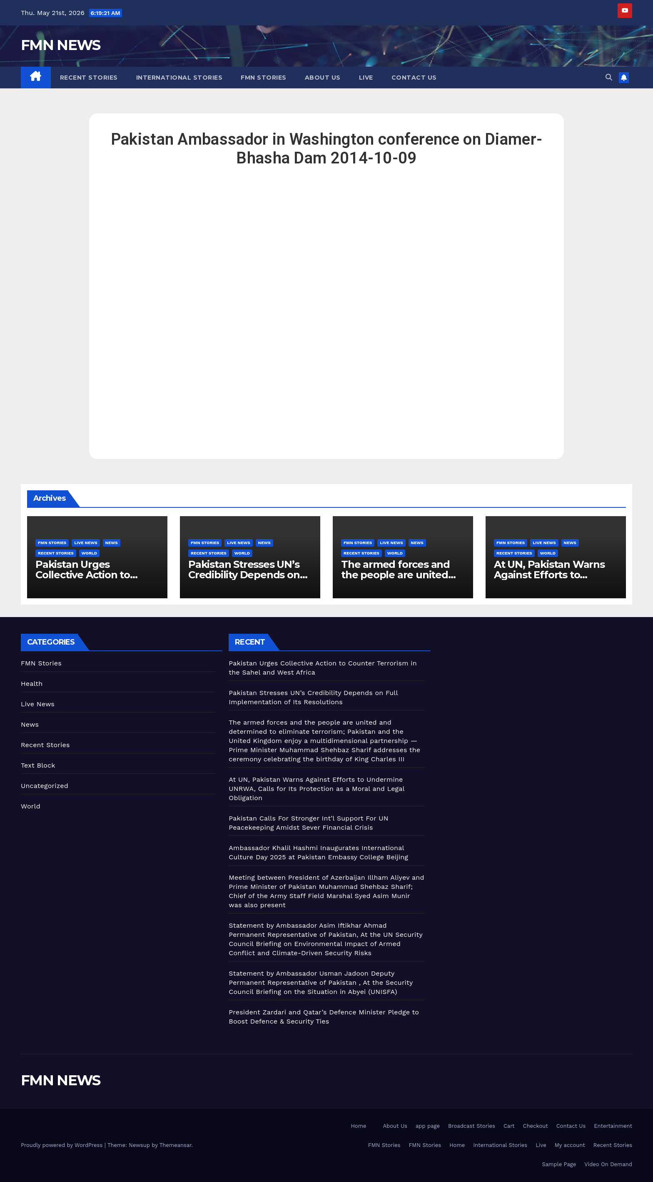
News (111, 542)
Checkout (535, 1126)
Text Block (38, 765)
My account (570, 1145)
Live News (85, 542)
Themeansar (176, 1145)
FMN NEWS (60, 45)
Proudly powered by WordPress (63, 1145)
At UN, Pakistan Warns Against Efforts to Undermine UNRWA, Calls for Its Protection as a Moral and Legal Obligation (316, 788)
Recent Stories (89, 77)
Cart (509, 1126)
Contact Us (414, 77)
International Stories (179, 77)
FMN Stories (264, 77)
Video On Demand (608, 1164)
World (89, 553)
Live (366, 77)
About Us (323, 77)
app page (428, 1126)
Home (358, 1126)
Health (31, 684)
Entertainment (613, 1126)
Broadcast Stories (471, 1126)
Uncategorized (44, 786)
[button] (609, 77)
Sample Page (559, 1164)
